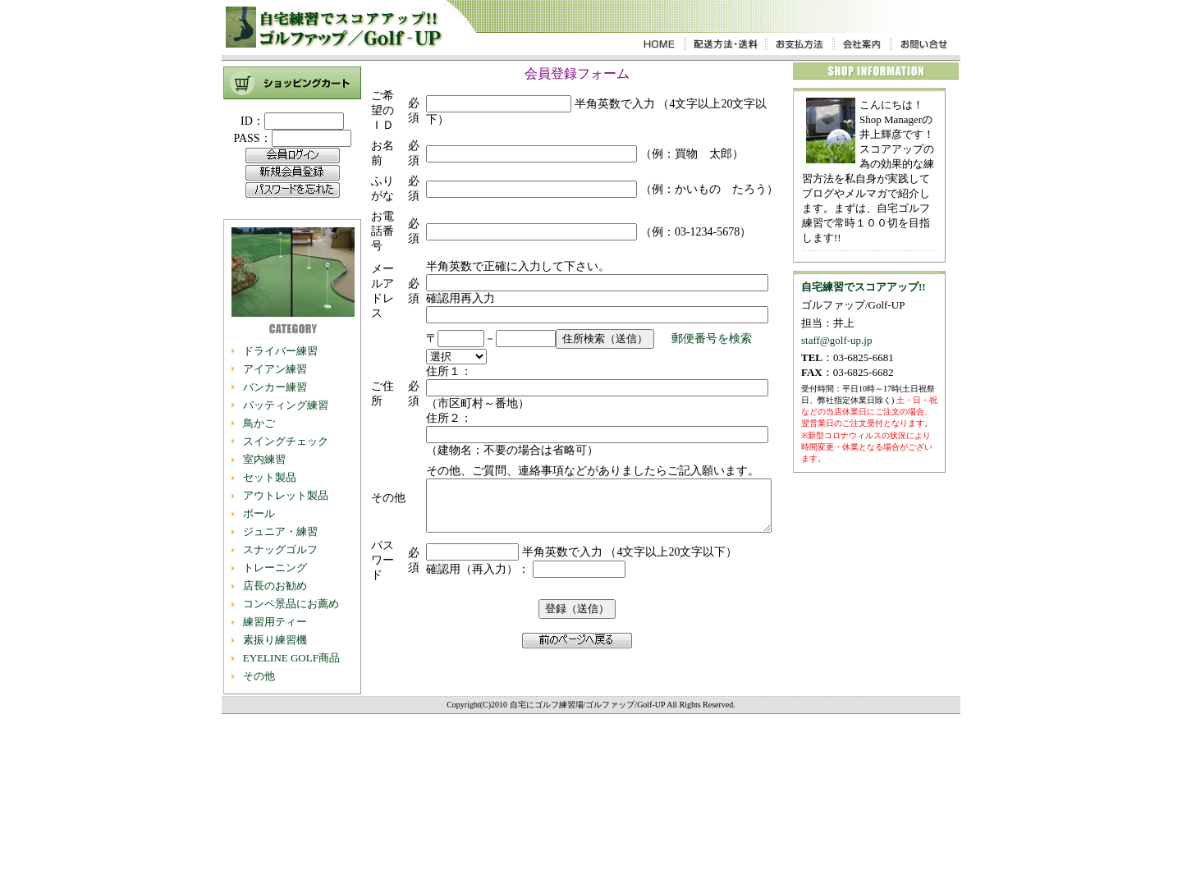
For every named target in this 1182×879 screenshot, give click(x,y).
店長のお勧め (274, 585)
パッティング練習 (285, 405)
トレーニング (274, 567)
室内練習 (263, 459)
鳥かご (258, 423)
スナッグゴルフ (279, 549)
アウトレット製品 (285, 495)
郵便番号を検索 (687, 496)
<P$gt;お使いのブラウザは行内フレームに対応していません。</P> (292, 165)
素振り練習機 (274, 640)
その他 (258, 676)
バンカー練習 (274, 387)
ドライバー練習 (279, 351)
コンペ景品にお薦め (290, 603)
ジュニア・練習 (279, 531)
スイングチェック (285, 441)
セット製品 (269, 477)
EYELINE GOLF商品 (290, 658)
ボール (258, 513)
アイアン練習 (274, 369)
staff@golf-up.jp (837, 340)
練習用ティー (274, 622)
